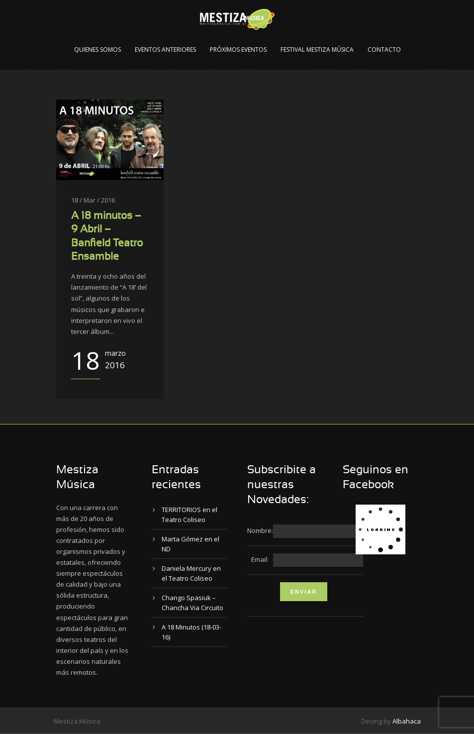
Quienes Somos (97, 49)
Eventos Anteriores (165, 49)
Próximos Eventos (238, 49)
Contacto (384, 49)
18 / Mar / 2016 (93, 200)
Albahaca (406, 721)
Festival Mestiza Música (317, 49)
